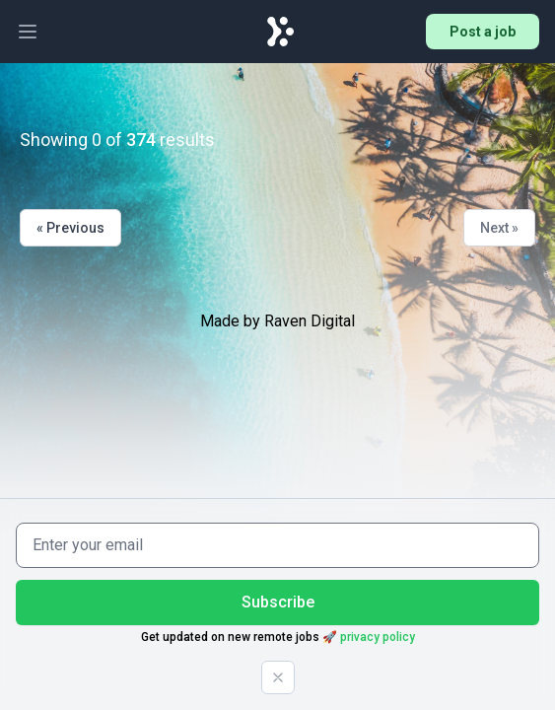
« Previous (70, 228)
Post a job (483, 31)
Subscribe (278, 602)
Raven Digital (309, 321)
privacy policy (377, 637)
